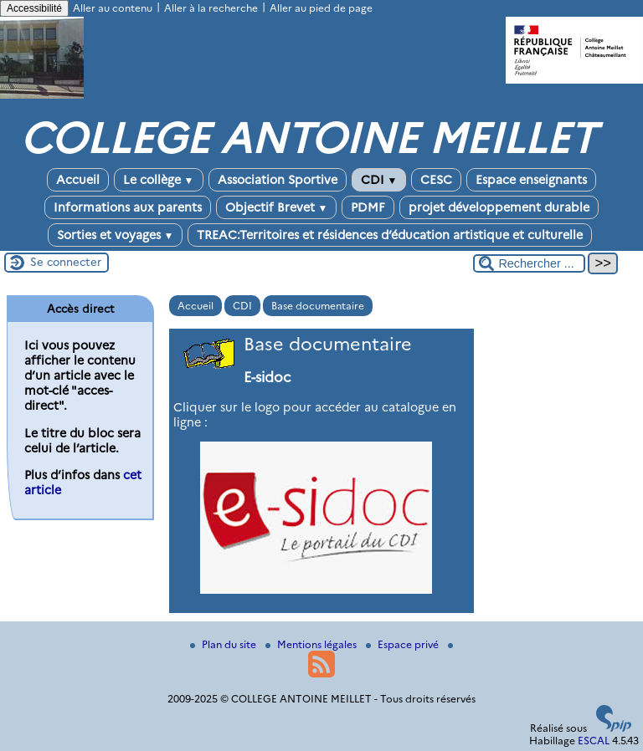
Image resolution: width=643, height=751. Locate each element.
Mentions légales (312, 644)
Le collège (158, 179)
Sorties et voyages (115, 235)
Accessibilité (34, 8)
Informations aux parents (128, 207)
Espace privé (403, 644)
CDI (379, 179)
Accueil (78, 179)
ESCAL (594, 740)
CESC (436, 179)
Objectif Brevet (276, 207)
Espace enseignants (531, 179)
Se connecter (65, 261)
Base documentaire (317, 305)
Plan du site (224, 644)
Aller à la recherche (211, 8)
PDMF (368, 207)
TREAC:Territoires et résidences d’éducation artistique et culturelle (390, 235)
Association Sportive (277, 179)
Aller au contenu (112, 8)
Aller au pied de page (321, 8)
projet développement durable (499, 207)
